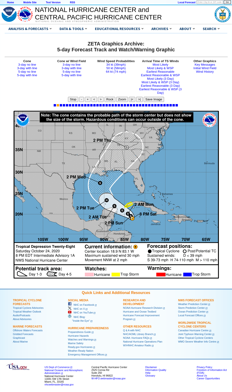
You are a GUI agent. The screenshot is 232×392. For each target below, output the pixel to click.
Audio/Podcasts (21, 315)
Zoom (122, 99)
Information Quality (155, 370)
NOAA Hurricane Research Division (142, 307)
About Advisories (22, 319)
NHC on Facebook (81, 304)
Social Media (78, 300)
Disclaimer (151, 367)
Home (10, 2)
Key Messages (205, 64)
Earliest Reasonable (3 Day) (160, 85)
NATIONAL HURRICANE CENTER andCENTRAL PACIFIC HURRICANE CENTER (98, 13)
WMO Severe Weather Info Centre (197, 341)
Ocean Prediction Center (192, 311)
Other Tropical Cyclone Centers (195, 337)
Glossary (150, 375)
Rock (109, 99)
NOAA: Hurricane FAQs (136, 337)
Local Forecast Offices (190, 315)
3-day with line (27, 68)
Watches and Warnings (81, 339)
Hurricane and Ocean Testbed (139, 311)
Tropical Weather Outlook (27, 311)
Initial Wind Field (204, 68)
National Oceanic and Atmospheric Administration (77, 21)
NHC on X (76, 308)
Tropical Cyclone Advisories (28, 307)
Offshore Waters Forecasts (28, 330)
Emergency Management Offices (86, 354)
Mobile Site (30, 2)
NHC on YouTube (80, 312)
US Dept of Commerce (57, 367)
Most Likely (160, 64)
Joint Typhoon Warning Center (195, 334)
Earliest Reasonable (160, 71)
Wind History (205, 71)
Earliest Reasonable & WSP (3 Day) (160, 90)
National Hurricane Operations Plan (142, 341)
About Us (202, 375)
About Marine (20, 341)
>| (139, 99)
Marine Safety (75, 343)
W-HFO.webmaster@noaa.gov (108, 378)
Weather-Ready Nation (80, 350)
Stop (73, 99)
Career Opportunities (208, 378)
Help (147, 372)
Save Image (154, 99)
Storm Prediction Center (191, 307)
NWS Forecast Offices (196, 300)
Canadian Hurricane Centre (193, 330)
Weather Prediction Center (192, 304)
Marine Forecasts (27, 326)
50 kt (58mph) (116, 68)
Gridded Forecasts (23, 334)
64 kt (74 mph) (116, 71)
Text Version (53, 2)
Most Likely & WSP (160, 68)
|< (132, 99)
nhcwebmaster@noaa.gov (59, 384)
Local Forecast (186, 2)
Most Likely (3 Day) (160, 78)
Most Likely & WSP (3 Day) (160, 82)
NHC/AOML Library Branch (138, 334)
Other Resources (137, 326)
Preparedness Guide (79, 332)
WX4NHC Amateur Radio (137, 345)
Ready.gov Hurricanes (80, 347)
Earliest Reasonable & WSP (160, 75)
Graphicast (19, 337)
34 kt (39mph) (116, 64)
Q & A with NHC (132, 330)
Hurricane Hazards (78, 335)
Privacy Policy (204, 367)
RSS (72, 2)
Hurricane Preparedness (88, 328)
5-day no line (27, 71)
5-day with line (27, 75)
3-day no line (27, 64)
